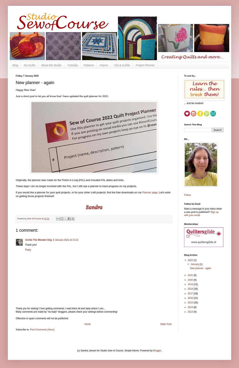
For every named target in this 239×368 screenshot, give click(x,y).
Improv (104, 65)
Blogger (157, 350)
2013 (191, 311)
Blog (15, 65)
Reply (28, 249)
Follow (187, 195)
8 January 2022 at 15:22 (65, 240)
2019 (191, 284)
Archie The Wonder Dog (38, 240)
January (195, 264)
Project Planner (145, 65)
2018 (191, 289)
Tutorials (72, 65)
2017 (191, 293)
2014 (191, 307)
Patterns (89, 65)
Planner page (150, 192)
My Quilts (29, 65)
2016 (191, 298)
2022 (191, 260)
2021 (191, 275)
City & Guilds (122, 65)
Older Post (165, 324)
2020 (191, 279)
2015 (191, 302)
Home (87, 324)
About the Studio (51, 65)
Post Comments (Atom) (42, 329)
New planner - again (200, 268)
